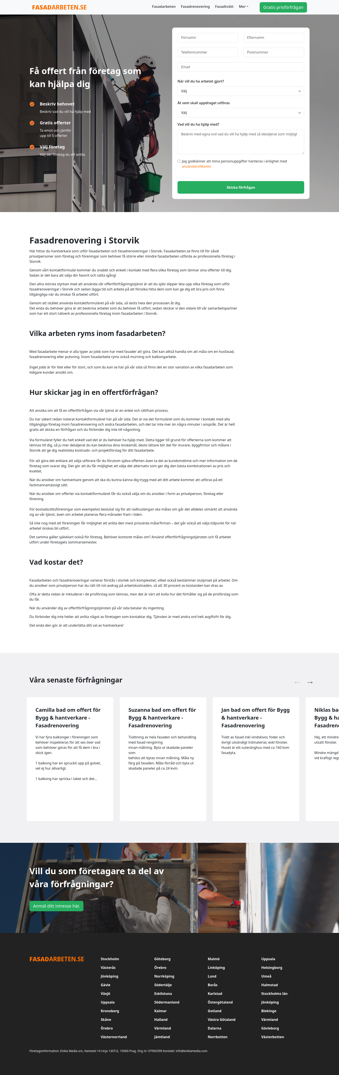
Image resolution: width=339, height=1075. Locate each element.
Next (308, 680)
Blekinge (269, 1011)
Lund (212, 976)
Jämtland (162, 1036)
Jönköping (109, 976)
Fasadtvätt (224, 6)
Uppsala (268, 959)
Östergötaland (220, 1002)
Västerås (108, 967)
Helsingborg (271, 967)
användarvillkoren (196, 166)
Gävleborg (270, 1028)
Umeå (266, 976)
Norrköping (164, 976)
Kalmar (160, 1011)
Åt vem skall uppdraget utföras (203, 103)
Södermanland (166, 1002)
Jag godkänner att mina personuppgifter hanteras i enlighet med (232, 164)
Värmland (269, 1019)
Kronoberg (110, 1011)
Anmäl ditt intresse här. (56, 906)
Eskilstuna (163, 993)
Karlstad (215, 993)
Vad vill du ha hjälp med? (198, 124)
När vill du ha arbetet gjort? (200, 81)
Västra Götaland (221, 1019)
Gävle (105, 985)
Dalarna (214, 1028)
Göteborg (162, 959)
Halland (161, 1019)
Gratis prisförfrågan (283, 7)
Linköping (216, 967)
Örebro (160, 967)
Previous (295, 680)
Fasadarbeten (164, 6)
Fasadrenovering (195, 6)
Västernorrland (114, 1036)
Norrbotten (217, 1036)
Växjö (105, 993)
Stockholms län (274, 993)
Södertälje (163, 985)
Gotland (214, 1011)
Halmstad (269, 985)
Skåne (106, 1019)
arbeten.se (59, 7)
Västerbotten (272, 1036)
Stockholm (110, 959)
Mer (242, 6)
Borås (212, 985)
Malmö (214, 959)
